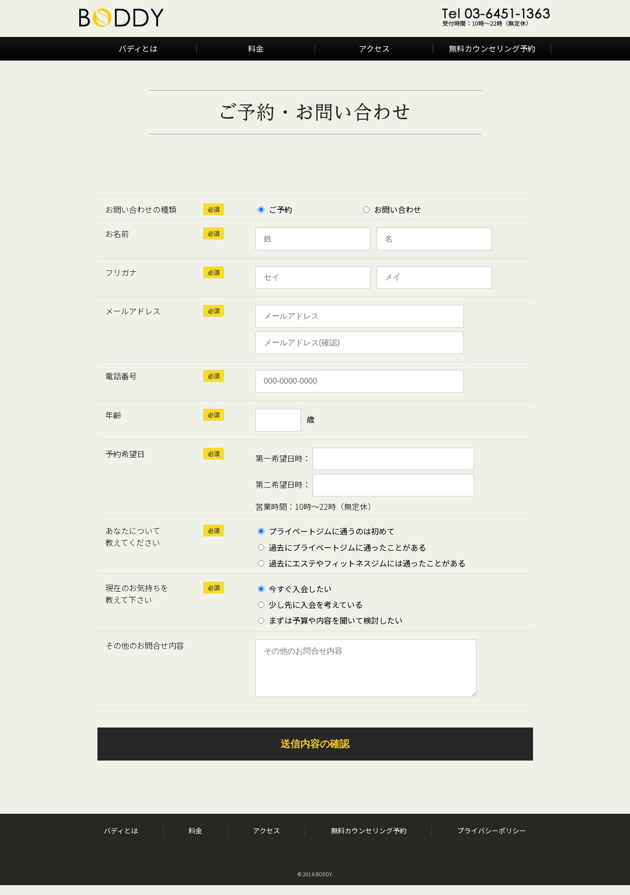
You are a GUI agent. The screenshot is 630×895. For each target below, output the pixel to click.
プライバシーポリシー (491, 840)
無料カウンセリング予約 (492, 48)
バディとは (138, 48)
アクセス (374, 48)
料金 (256, 48)
